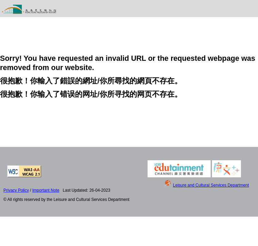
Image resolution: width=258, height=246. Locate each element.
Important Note (45, 190)
